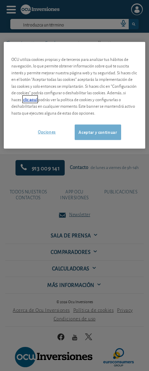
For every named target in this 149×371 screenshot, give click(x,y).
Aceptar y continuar (97, 132)
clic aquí (30, 99)
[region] (74, 95)
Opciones (47, 131)
